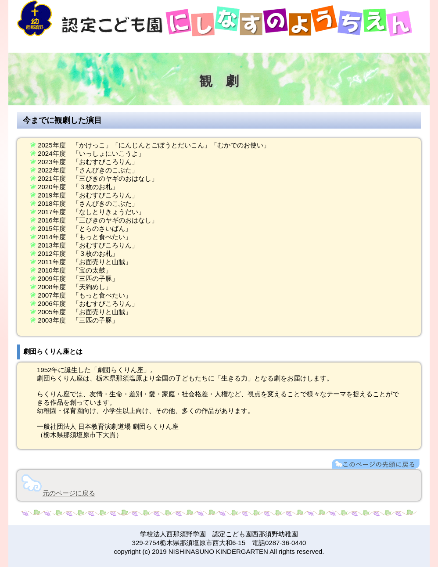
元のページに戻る (69, 493)
